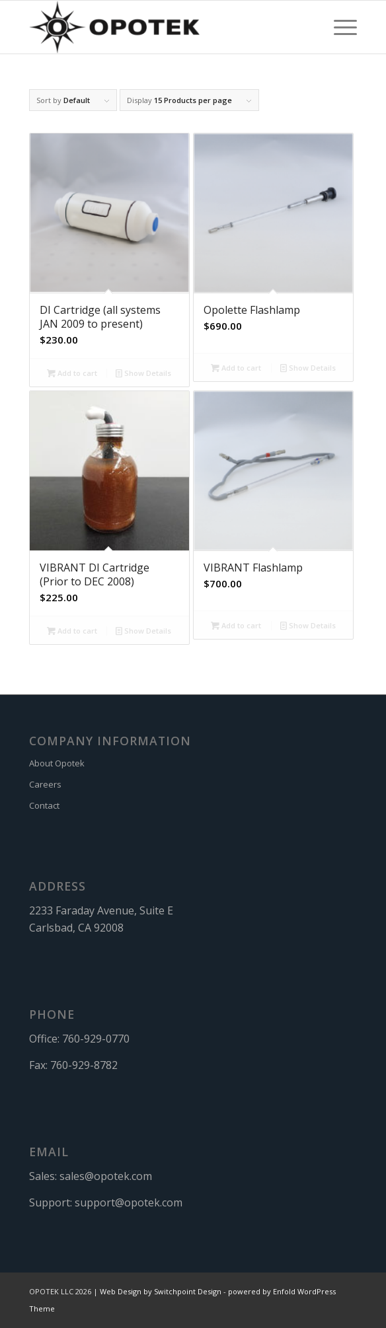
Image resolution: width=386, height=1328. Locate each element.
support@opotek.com (128, 1202)
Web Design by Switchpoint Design (160, 1291)
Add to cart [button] (72, 373)
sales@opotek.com (105, 1176)
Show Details (143, 373)
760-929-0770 (96, 1038)
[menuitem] (339, 27)
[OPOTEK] (160, 27)
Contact (44, 805)
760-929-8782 (84, 1065)
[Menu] (339, 27)
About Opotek (57, 763)
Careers (45, 784)
